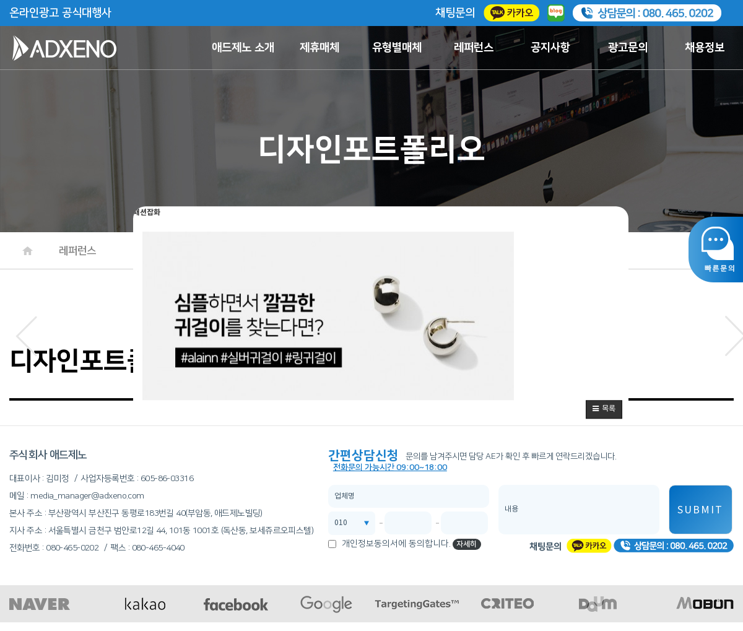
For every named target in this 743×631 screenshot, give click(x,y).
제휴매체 (319, 47)
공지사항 (550, 47)
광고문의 (628, 47)
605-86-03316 (167, 479)
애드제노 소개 (243, 47)
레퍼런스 (473, 47)
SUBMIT (700, 510)
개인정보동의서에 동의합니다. (396, 544)
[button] (604, 409)
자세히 (466, 544)
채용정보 (704, 47)
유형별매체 (397, 47)
